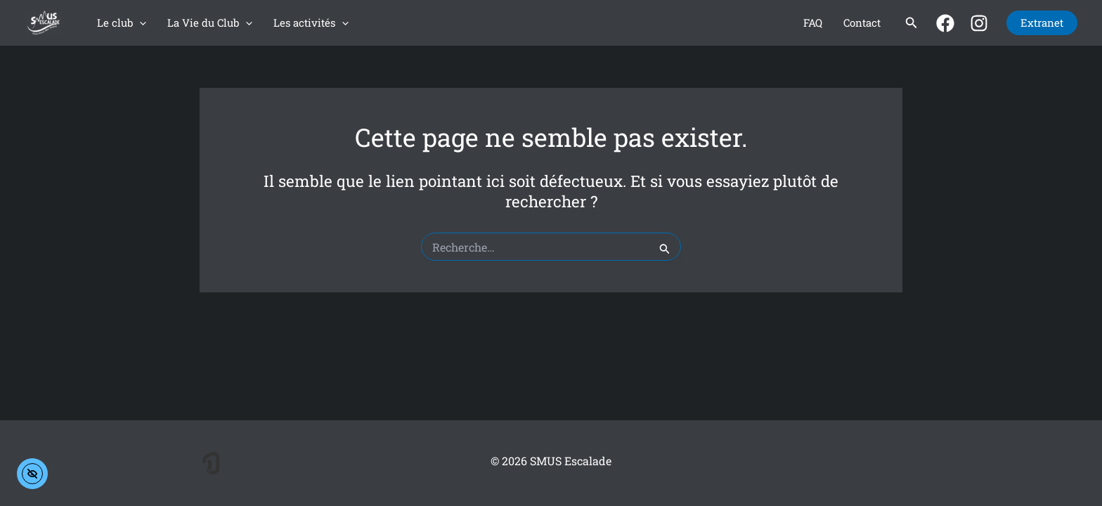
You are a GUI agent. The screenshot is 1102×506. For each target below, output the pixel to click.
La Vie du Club (209, 23)
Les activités (311, 23)
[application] (139, 23)
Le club (121, 23)
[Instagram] (979, 23)
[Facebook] (945, 23)
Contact (862, 22)
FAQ (812, 22)
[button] (911, 23)
